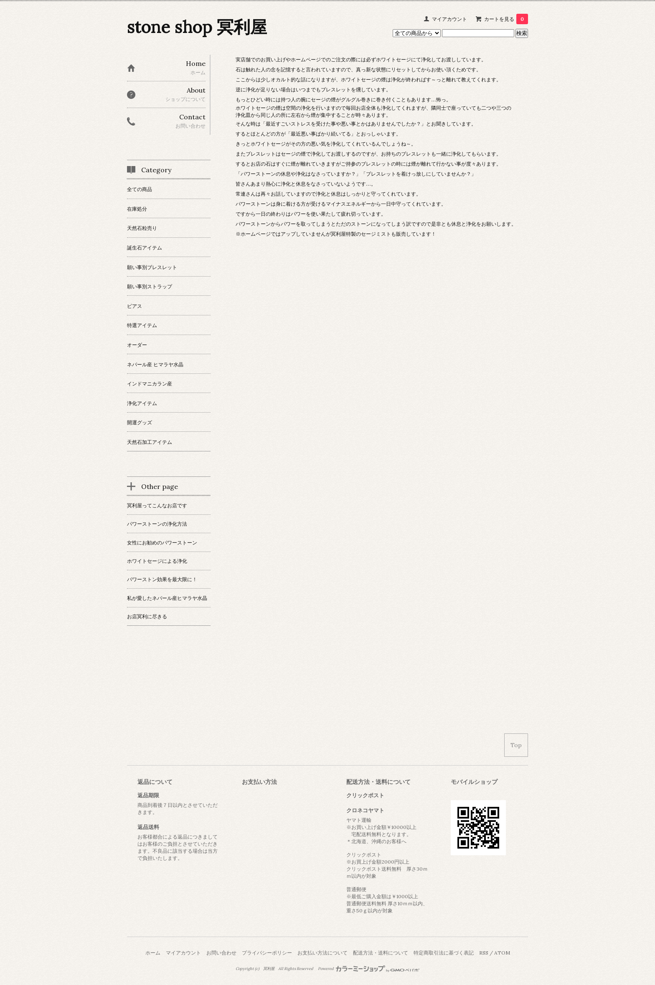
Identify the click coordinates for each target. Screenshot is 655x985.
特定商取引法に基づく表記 (444, 953)
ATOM (502, 953)
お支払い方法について (322, 953)
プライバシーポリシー (267, 953)
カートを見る (506, 19)
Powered (368, 968)
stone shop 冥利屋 (197, 27)
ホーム (152, 953)
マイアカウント (449, 19)
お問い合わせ (221, 953)
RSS (483, 953)
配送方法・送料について (380, 953)
